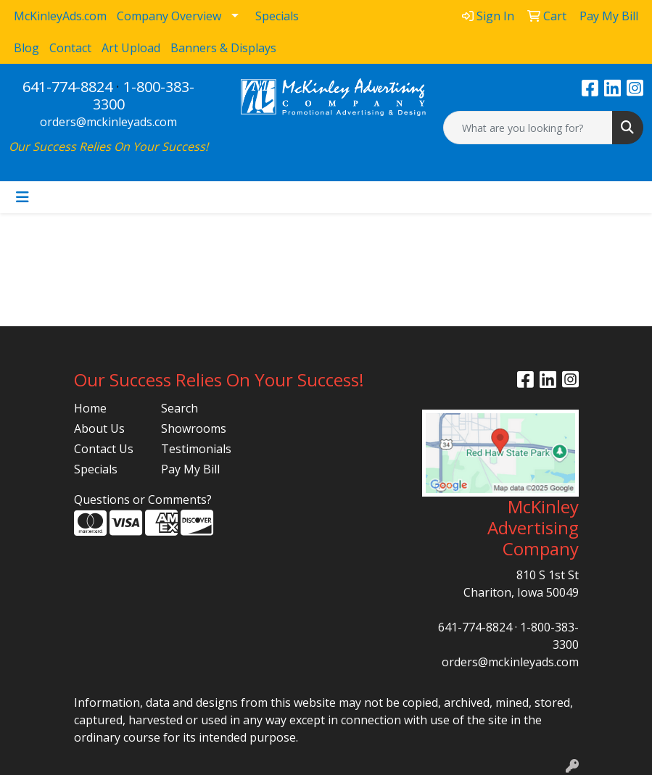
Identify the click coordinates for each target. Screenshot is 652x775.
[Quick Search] (528, 127)
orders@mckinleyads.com (108, 122)
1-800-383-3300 (144, 95)
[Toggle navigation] (22, 197)
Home (90, 408)
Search (179, 408)
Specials (95, 469)
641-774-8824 (67, 86)
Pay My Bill (190, 469)
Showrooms (193, 428)
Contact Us (103, 449)
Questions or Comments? (143, 499)
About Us (99, 428)
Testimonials (196, 449)
